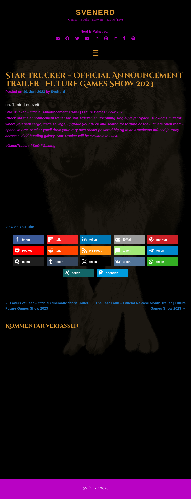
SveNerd (95, 12)
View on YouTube (19, 227)
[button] (28, 239)
